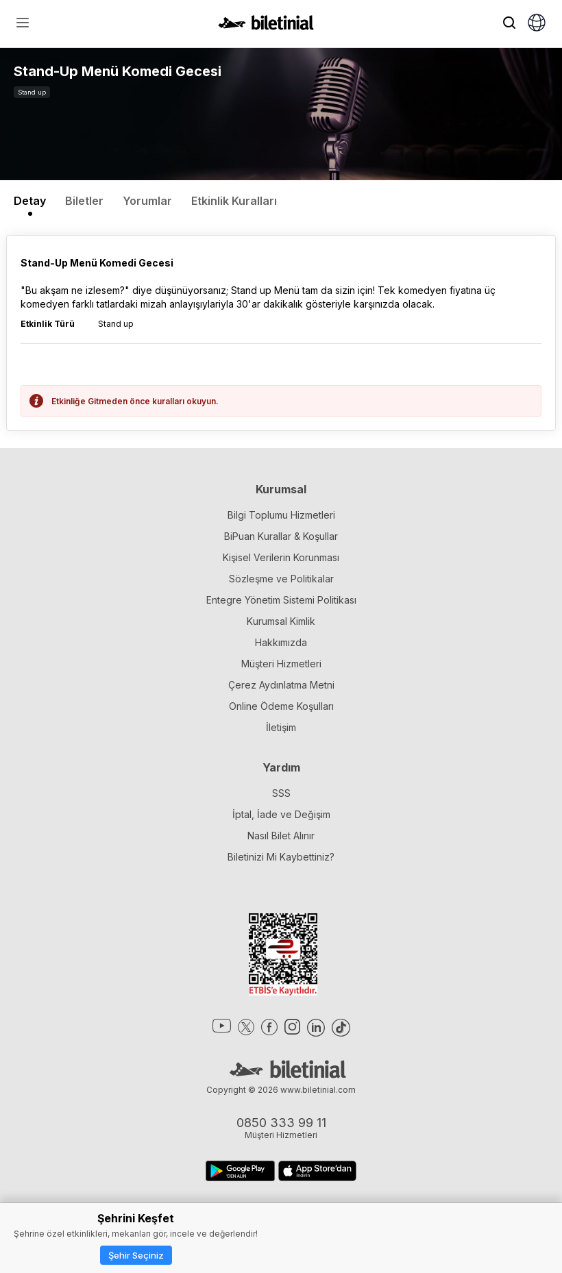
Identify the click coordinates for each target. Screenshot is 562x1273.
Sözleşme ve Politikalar (281, 578)
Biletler (84, 201)
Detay (30, 201)
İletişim (281, 727)
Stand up (32, 92)
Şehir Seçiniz (136, 1255)
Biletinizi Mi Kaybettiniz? (281, 857)
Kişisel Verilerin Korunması (281, 557)
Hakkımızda (281, 642)
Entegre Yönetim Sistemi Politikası (281, 600)
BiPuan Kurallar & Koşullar (281, 536)
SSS (281, 793)
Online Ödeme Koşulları (281, 706)
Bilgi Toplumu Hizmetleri (281, 515)
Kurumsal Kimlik (281, 621)
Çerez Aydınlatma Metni (281, 685)
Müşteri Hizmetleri (281, 663)
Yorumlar (147, 201)
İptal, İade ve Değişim (281, 814)
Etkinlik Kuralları (234, 201)
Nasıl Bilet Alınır (281, 835)
